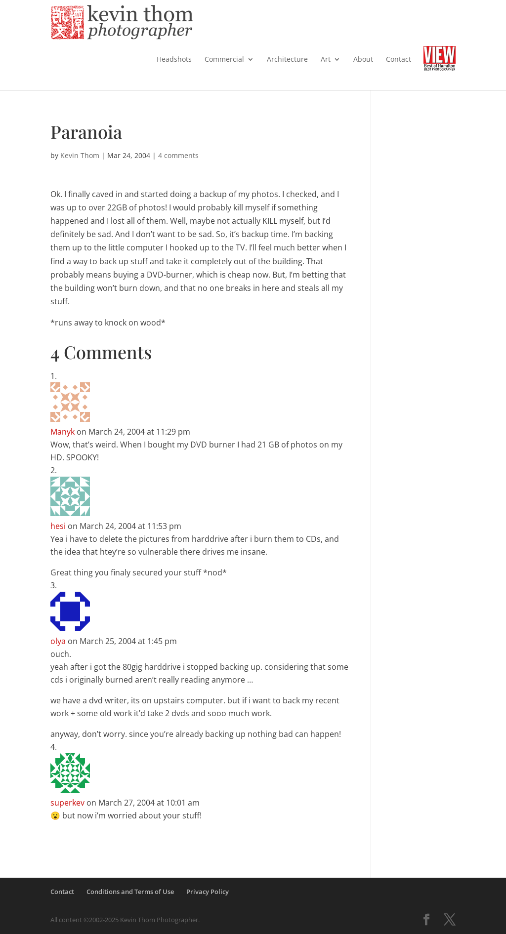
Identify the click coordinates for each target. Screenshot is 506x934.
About (363, 60)
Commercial (224, 60)
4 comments (178, 155)
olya (58, 641)
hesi (58, 526)
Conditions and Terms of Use (130, 891)
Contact (398, 60)
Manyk (62, 431)
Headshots (174, 60)
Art (326, 60)
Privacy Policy (207, 891)
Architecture (287, 60)
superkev (67, 802)
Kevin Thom (79, 155)
